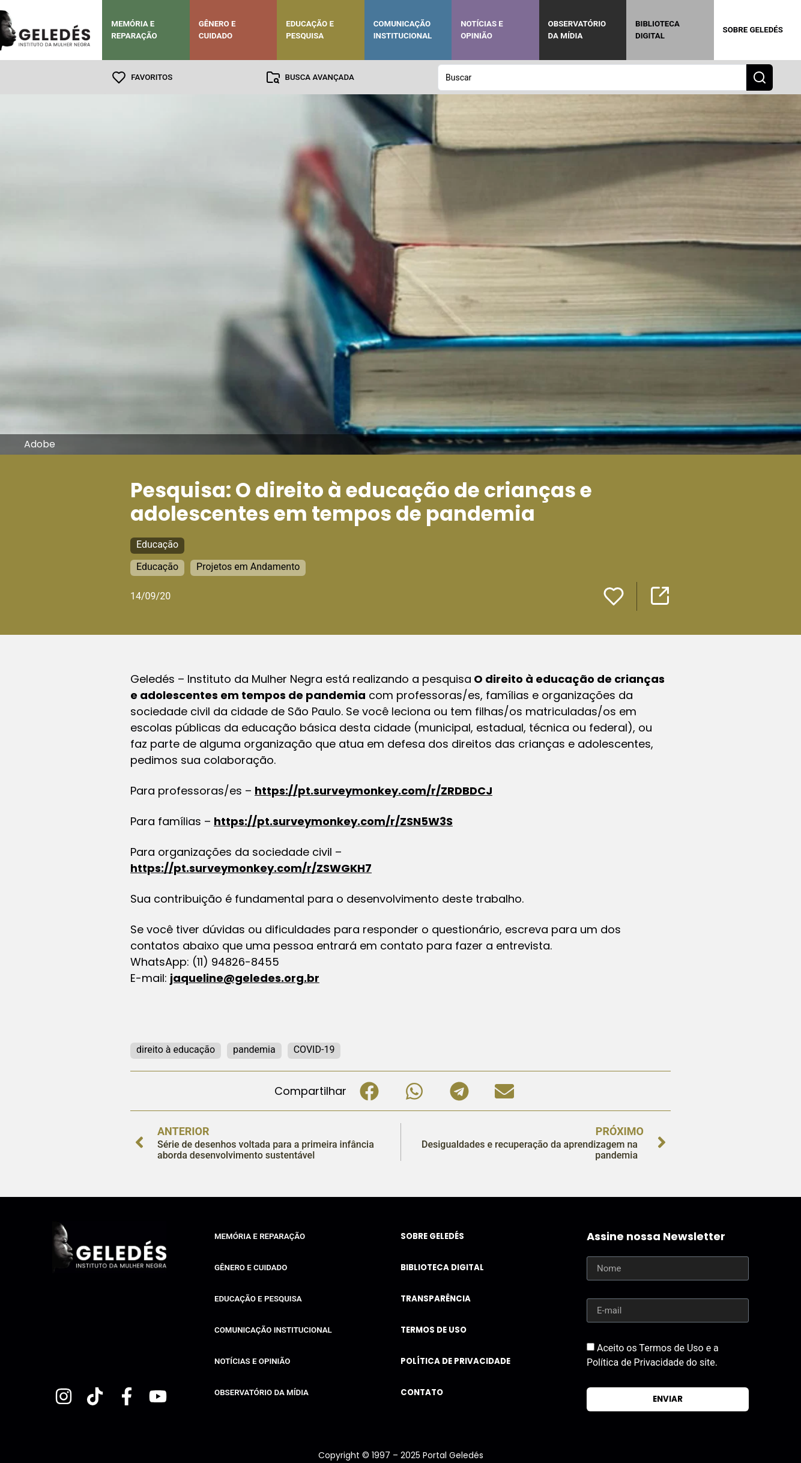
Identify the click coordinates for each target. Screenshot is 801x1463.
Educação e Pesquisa (310, 29)
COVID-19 (314, 1049)
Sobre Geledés (753, 29)
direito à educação (175, 1049)
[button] (368, 1090)
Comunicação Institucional (402, 29)
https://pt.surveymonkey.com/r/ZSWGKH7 (251, 867)
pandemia (254, 1049)
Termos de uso (433, 1329)
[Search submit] (759, 77)
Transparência (435, 1298)
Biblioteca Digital (657, 29)
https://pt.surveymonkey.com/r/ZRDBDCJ (373, 790)
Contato (421, 1392)
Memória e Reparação (134, 29)
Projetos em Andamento (248, 566)
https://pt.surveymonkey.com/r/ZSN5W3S (333, 820)
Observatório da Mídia (577, 29)
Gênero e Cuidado (217, 29)
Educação (157, 544)
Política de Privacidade (455, 1360)
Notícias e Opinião (482, 29)
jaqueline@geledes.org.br (244, 977)
